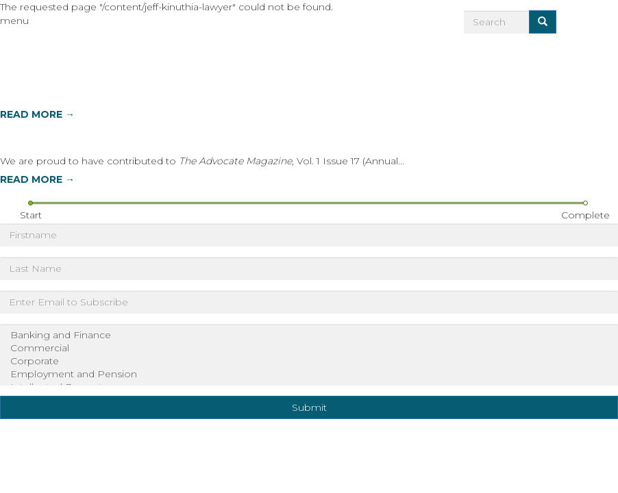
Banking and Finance (309, 335)
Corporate (309, 361)
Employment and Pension (309, 374)
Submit (309, 407)
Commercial (309, 348)
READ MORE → (37, 114)
